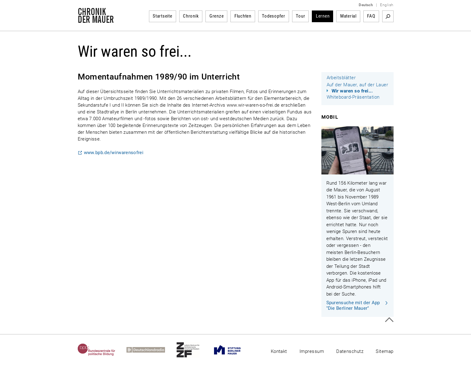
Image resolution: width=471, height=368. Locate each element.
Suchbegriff (388, 16)
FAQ (371, 16)
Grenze (216, 16)
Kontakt (279, 351)
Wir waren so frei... (352, 91)
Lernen (323, 16)
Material (348, 16)
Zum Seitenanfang (389, 319)
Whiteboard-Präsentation (353, 97)
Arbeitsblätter (341, 77)
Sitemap (384, 351)
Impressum (312, 351)
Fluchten (242, 16)
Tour (300, 16)
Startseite (162, 16)
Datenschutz (349, 351)
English (386, 5)
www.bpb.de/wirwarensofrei (113, 152)
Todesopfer (273, 16)
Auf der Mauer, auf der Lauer (357, 85)
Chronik (191, 16)
